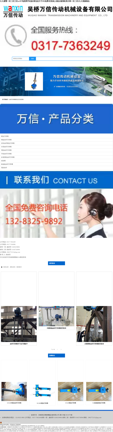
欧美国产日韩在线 (54, 424)
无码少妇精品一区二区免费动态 (18, 423)
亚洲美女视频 (55, 423)
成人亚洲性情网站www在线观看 (82, 428)
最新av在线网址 (17, 430)
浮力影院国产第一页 (85, 423)
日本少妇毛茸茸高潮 (103, 429)
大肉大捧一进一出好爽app (94, 428)
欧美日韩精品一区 (73, 430)
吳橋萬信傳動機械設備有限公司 (46, 411)
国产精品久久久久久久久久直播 (91, 424)
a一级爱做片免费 (83, 427)
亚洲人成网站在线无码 (37, 429)
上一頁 (53, 346)
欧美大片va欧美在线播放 (22, 428)
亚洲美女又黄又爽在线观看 (35, 430)
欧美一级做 (88, 430)
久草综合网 (77, 423)
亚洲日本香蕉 (14, 425)
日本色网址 (103, 427)
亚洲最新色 (9, 423)
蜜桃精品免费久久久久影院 (65, 425)
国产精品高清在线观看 (54, 425)
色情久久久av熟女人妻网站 (63, 430)
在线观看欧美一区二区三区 (105, 423)
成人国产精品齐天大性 (38, 428)
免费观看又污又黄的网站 (94, 429)
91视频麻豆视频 (36, 423)
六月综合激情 (22, 429)
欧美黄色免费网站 (29, 429)
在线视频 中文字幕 (97, 427)
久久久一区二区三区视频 (64, 428)
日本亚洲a (11, 430)
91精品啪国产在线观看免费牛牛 (65, 424)
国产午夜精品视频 (20, 427)
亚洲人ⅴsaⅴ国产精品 (24, 430)
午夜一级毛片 (90, 427)
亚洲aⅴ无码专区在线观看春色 (82, 429)
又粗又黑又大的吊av (81, 430)
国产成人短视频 (47, 428)
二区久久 (15, 428)
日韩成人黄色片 (30, 428)
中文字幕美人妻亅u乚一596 (70, 429)
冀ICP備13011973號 (62, 411)
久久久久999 (27, 427)
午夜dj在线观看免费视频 (32, 425)
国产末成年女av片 (29, 423)
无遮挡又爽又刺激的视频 (60, 429)
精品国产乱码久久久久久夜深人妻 (104, 425)
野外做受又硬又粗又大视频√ (48, 429)
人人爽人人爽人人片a (102, 424)
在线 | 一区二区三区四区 (64, 427)
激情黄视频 (9, 425)
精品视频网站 (72, 423)
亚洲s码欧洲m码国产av (95, 430)
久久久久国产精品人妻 (92, 425)
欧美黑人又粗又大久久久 (74, 427)
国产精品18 (85, 425)
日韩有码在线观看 (47, 424)
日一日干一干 (72, 428)
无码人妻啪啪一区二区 (22, 425)
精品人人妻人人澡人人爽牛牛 (46, 423)
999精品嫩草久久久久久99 (14, 429)
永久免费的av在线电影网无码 (37, 424)
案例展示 (19, 264)
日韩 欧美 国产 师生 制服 (16, 424)
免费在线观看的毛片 (55, 428)
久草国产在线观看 (104, 430)
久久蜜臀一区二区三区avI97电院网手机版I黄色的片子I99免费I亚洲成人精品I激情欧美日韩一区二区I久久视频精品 (44, 1)
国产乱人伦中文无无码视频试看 (78, 424)
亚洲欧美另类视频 (12, 427)
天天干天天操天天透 (8, 428)
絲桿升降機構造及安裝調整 (16, 99)
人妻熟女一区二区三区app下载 (44, 425)
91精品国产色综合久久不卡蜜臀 (47, 430)
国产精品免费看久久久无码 (53, 427)
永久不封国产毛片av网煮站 (42, 427)
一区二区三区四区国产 (104, 428)
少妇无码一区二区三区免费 (63, 423)
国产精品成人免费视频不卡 (94, 423)
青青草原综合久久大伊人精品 (77, 425)
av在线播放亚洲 (33, 427)
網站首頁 (12, 264)
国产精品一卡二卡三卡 (26, 424)
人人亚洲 (56, 430)
